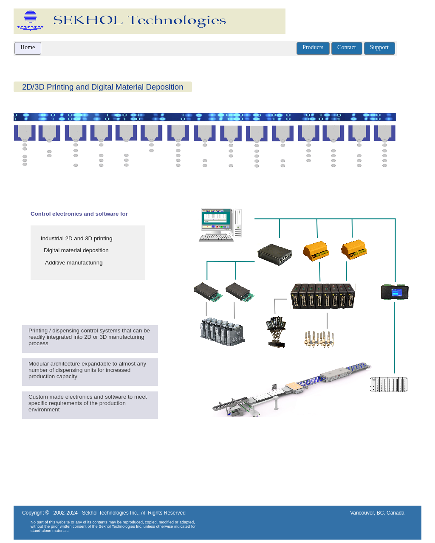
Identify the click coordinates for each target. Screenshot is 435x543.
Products (312, 47)
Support (379, 47)
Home (27, 47)
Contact (346, 47)
